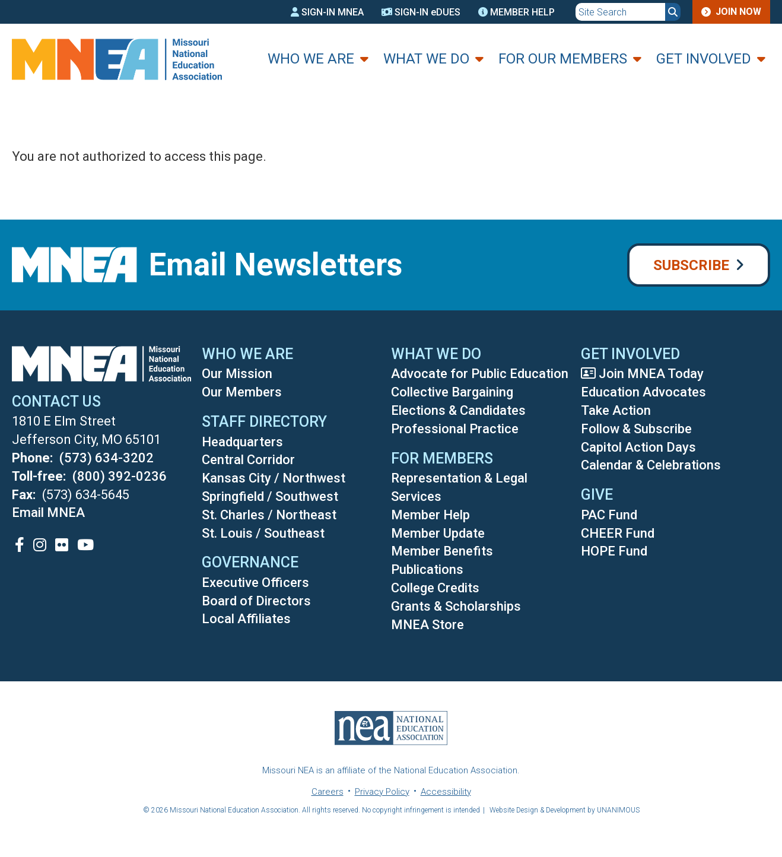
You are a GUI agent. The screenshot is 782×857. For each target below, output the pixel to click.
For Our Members (562, 58)
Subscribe (691, 265)
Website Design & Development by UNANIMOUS (564, 810)
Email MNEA (48, 512)
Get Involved (703, 58)
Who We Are (311, 58)
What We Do (426, 58)
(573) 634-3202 (106, 457)
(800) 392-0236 (119, 476)
